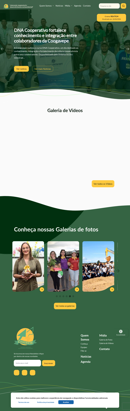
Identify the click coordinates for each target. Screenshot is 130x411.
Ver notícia (21, 68)
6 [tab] (73, 296)
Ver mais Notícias (42, 68)
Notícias (59, 5)
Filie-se (83, 351)
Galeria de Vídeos (106, 343)
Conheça (84, 344)
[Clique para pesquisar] (123, 6)
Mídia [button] (67, 5)
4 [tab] (67, 296)
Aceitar (66, 402)
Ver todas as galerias (65, 306)
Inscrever (48, 363)
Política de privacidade (45, 402)
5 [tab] (70, 296)
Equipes (84, 347)
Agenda (77, 5)
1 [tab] (57, 296)
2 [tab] (60, 296)
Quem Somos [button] (45, 5)
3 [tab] (63, 296)
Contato (87, 5)
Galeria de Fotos (105, 340)
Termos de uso (23, 402)
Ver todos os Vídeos (103, 183)
